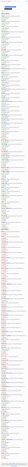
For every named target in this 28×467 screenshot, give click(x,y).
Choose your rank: (4, 1)
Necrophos (4, 19)
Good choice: (5, 13)
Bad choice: (5, 229)
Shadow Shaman (5, 18)
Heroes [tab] (2, 11)
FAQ (26, 1)
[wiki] (6, 16)
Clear (11, 8)
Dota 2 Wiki (15, 465)
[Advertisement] (14, 3)
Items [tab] (7, 11)
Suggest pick (7, 8)
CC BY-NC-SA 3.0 (14, 464)
